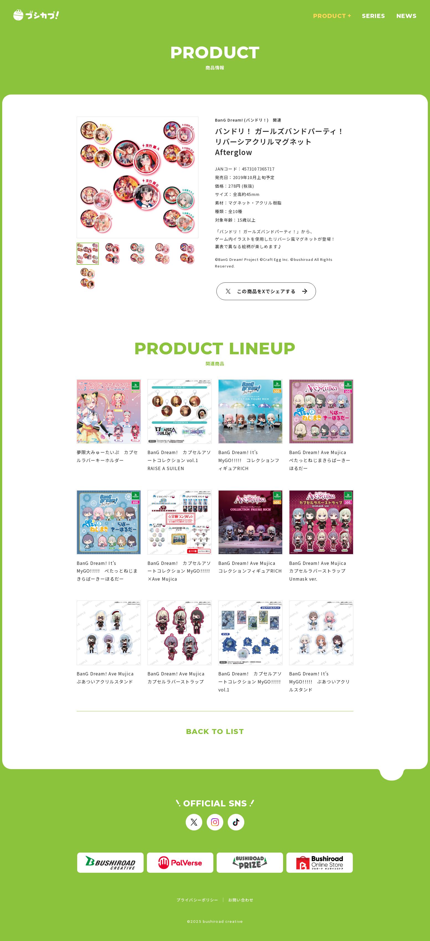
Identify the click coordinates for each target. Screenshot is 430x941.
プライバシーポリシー (197, 900)
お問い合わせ (240, 900)
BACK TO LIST (215, 731)
